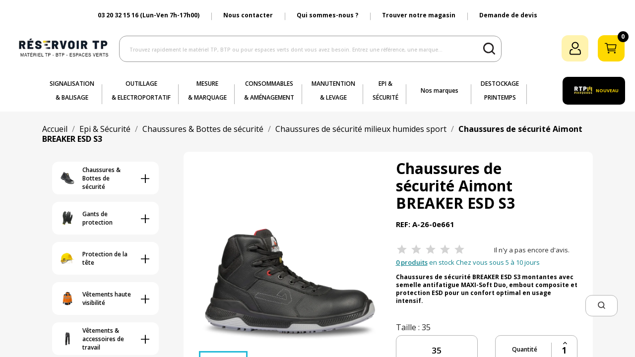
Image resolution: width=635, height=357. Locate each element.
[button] (601, 305)
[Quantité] (564, 351)
